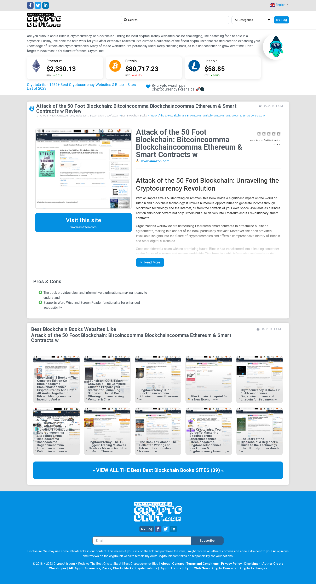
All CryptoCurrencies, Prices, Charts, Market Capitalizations (113, 568)
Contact (178, 564)
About (165, 564)
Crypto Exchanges (253, 568)
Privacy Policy (231, 564)
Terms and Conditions (202, 564)
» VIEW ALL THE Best (117, 470)
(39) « (217, 470)
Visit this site (83, 220)
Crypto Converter (225, 568)
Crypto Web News (196, 568)
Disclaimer (252, 564)
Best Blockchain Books (134, 115)
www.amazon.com (155, 161)
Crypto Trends (170, 568)
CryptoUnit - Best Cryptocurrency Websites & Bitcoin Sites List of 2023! (78, 115)
